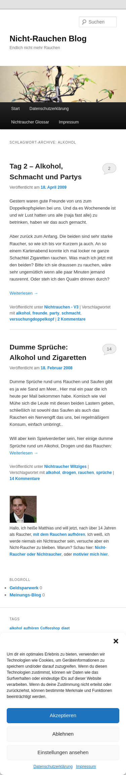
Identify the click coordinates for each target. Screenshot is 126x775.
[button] (116, 641)
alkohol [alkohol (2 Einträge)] (16, 628)
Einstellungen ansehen (63, 752)
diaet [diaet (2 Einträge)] (65, 628)
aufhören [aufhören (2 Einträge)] (31, 628)
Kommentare (71, 319)
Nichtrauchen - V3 (61, 307)
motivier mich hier (90, 554)
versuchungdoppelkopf (32, 319)
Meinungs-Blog (25, 594)
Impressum (86, 766)
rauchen (86, 472)
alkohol (23, 313)
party (54, 313)
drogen (69, 472)
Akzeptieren (63, 715)
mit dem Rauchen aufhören (59, 534)
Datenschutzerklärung (53, 766)
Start (15, 108)
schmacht (70, 313)
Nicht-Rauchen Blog (48, 38)
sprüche (104, 472)
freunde (40, 313)
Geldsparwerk (24, 587)
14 (109, 349)
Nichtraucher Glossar (30, 122)
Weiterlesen (24, 293)
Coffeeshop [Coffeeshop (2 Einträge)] (50, 628)
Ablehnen (63, 734)
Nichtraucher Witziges (65, 466)
